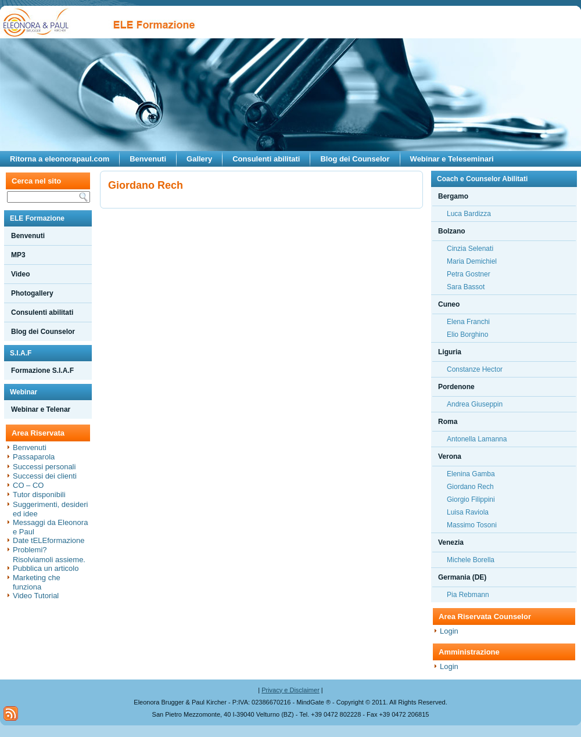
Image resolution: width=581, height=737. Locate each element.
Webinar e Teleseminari (452, 158)
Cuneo (449, 304)
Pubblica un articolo (45, 568)
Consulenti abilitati (266, 158)
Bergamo (453, 196)
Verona (449, 456)
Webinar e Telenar (40, 409)
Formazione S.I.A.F (42, 370)
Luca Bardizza (469, 214)
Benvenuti (148, 158)
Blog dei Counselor (354, 158)
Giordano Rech (470, 487)
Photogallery (32, 293)
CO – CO (28, 485)
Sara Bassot (466, 287)
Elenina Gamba (471, 474)
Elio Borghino (467, 334)
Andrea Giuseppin (475, 404)
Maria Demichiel (472, 261)
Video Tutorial (36, 595)
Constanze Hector (475, 369)
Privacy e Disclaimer (290, 689)
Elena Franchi (468, 322)
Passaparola (34, 456)
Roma (447, 422)
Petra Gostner (468, 274)
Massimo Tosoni (472, 525)
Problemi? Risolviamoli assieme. (49, 554)
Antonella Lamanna (477, 439)
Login (449, 631)
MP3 (18, 255)
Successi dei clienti (45, 476)
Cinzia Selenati (470, 249)
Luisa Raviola (468, 512)
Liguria (449, 352)
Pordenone (456, 387)
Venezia (451, 542)
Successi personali (44, 466)
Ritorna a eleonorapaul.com (59, 158)
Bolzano (451, 231)
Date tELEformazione (49, 540)
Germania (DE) (462, 577)
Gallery (199, 158)
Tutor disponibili (39, 494)
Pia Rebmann (468, 595)
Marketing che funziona (36, 582)
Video (20, 274)
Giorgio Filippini (471, 499)
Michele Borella (470, 560)
